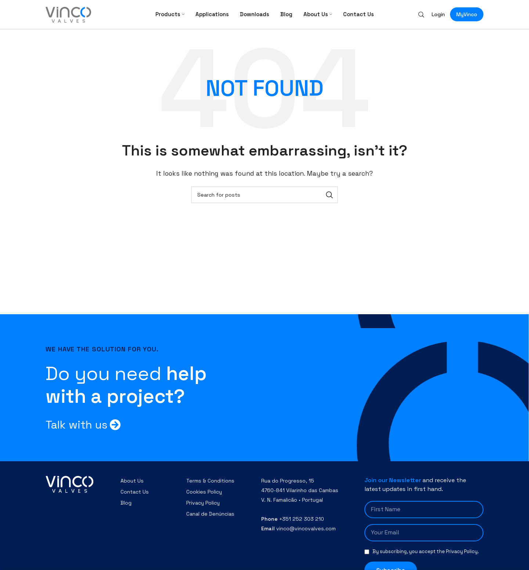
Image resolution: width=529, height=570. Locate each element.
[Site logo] (68, 16)
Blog (126, 508)
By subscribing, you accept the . (426, 556)
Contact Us (134, 497)
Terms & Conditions (210, 486)
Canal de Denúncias (210, 519)
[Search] (421, 17)
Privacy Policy (203, 508)
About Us (132, 486)
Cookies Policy (204, 497)
